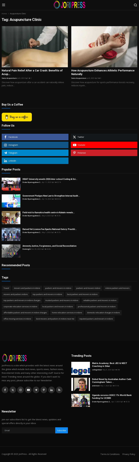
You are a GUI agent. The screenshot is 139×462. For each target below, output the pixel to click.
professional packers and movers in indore (97, 307)
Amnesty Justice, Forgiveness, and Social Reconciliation (49, 246)
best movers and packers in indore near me (55, 319)
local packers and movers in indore (57, 307)
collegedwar (97, 370)
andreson (96, 386)
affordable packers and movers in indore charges (25, 313)
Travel (6, 288)
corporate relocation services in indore (20, 307)
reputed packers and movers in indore (96, 319)
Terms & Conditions (109, 454)
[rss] (59, 390)
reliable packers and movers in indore (99, 300)
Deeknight (27, 249)
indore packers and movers (117, 288)
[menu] (3, 5)
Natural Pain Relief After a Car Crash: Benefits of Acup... (34, 72)
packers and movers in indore (58, 288)
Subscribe (61, 430)
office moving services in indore (17, 319)
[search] (135, 5)
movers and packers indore (16, 294)
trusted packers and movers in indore (61, 300)
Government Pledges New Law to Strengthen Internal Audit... (51, 196)
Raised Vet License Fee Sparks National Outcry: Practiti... (50, 229)
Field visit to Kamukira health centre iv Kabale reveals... (49, 213)
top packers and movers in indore (47, 294)
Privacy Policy (128, 454)
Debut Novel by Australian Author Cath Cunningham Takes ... (111, 381)
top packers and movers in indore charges (22, 300)
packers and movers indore (88, 288)
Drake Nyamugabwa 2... (32, 182)
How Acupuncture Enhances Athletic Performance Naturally (104, 72)
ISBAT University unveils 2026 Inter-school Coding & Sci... (50, 179)
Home (4, 13)
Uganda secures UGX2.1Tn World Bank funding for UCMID (112, 397)
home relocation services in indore (67, 313)
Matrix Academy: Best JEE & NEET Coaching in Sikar (109, 365)
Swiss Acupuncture (9, 78)
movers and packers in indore (27, 288)
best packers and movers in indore (82, 294)
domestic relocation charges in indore (103, 313)
